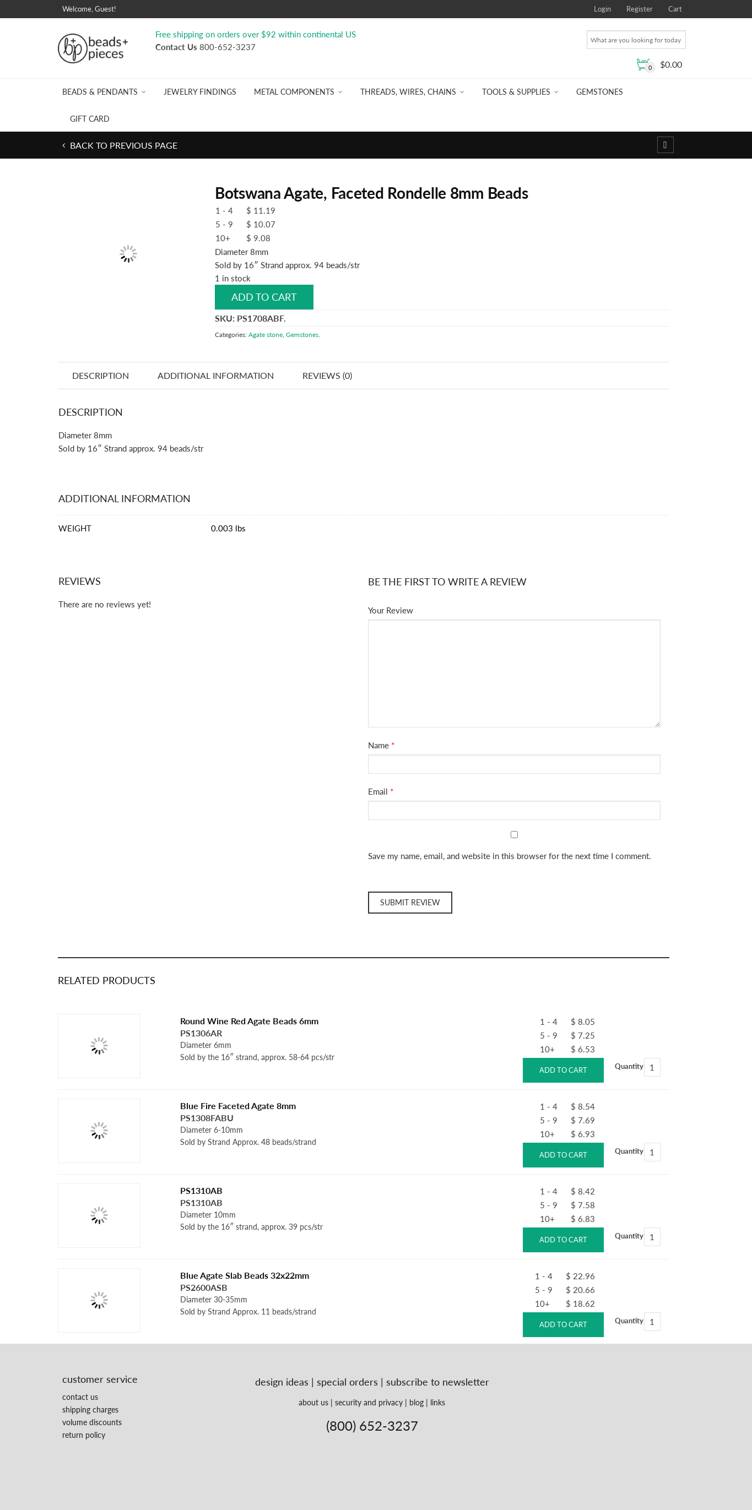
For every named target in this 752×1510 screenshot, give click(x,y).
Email (378, 791)
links (437, 1402)
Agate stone (265, 334)
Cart (675, 8)
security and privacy (369, 1402)
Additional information (216, 375)
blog (416, 1402)
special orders (347, 1382)
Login (602, 8)
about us (313, 1402)
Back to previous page (122, 145)
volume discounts (92, 1422)
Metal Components (294, 91)
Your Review (390, 610)
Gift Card (90, 118)
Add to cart (264, 297)
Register (639, 8)
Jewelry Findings (200, 91)
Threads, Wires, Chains (408, 91)
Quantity (629, 1066)
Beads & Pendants (100, 91)
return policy (83, 1435)
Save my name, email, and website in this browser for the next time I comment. (509, 856)
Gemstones (599, 91)
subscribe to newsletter (437, 1382)
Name (378, 745)
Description (100, 375)
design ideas (282, 1382)
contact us (80, 1397)
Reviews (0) (327, 375)
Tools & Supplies (516, 91)
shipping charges (90, 1409)
